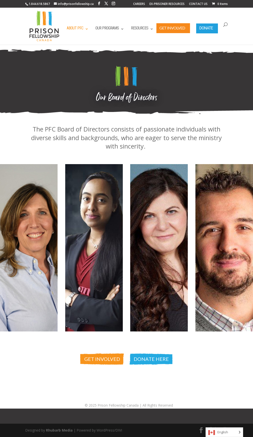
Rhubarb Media (59, 430)
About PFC (75, 28)
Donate (206, 28)
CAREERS (139, 4)
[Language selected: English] (224, 432)
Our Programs (107, 28)
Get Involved (172, 27)
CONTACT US (198, 4)
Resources (139, 28)
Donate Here (151, 359)
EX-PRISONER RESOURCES (167, 4)
